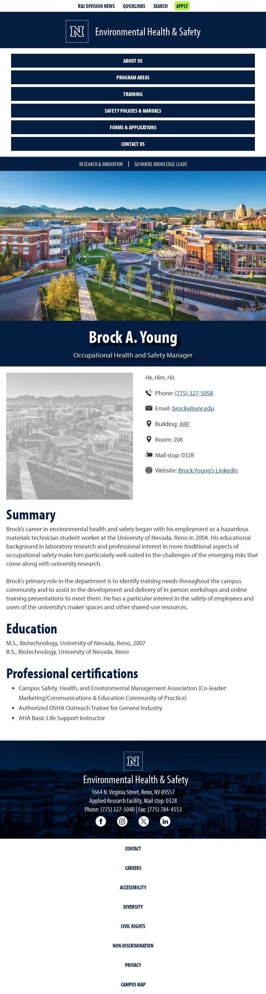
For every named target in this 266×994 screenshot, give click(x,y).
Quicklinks (134, 5)
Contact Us (133, 143)
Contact (133, 848)
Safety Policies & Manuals (133, 110)
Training (133, 93)
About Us (133, 60)
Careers (133, 867)
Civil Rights (133, 926)
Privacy (133, 964)
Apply (182, 5)
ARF (184, 424)
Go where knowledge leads (160, 164)
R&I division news (96, 5)
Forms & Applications (133, 127)
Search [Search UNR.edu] (160, 5)
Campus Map (133, 984)
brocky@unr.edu (193, 408)
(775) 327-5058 (194, 393)
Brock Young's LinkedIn (208, 470)
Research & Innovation (101, 164)
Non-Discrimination (133, 945)
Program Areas (133, 77)
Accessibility (133, 887)
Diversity (133, 906)
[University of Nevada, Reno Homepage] (133, 761)
